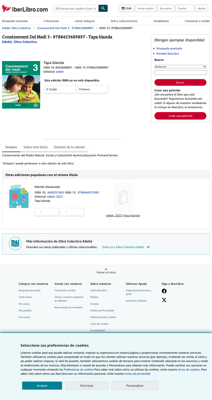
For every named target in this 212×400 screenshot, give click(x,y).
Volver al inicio (106, 272)
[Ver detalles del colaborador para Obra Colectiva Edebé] (19, 42)
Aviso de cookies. (189, 369)
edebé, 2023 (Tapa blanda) (123, 215)
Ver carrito (24, 317)
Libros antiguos (85, 21)
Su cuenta (166, 8)
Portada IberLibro (168, 53)
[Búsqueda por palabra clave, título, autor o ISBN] (180, 72)
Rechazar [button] (86, 385)
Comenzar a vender (197, 21)
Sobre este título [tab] (35, 147)
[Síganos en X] (164, 300)
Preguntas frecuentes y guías (138, 292)
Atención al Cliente (136, 300)
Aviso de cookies (99, 323)
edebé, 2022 (55, 196)
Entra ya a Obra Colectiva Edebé (126, 247)
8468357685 (56, 192)
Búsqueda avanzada (15, 21)
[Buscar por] (180, 66)
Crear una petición (180, 115)
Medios (94, 296)
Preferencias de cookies (79, 369)
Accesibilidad (97, 330)
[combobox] (75, 8)
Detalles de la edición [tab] (69, 147)
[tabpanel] (75, 159)
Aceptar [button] (42, 385)
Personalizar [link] (135, 385)
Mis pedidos (25, 310)
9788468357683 (88, 192)
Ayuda (201, 8)
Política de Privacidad (102, 310)
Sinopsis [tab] (11, 147)
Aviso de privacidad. (138, 373)
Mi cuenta (24, 303)
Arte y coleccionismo (124, 21)
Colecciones (51, 21)
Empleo (94, 303)
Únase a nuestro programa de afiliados (68, 298)
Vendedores (161, 21)
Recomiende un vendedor (68, 307)
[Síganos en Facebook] (164, 291)
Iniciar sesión (146, 8)
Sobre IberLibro (98, 290)
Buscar (180, 82)
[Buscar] (103, 8)
